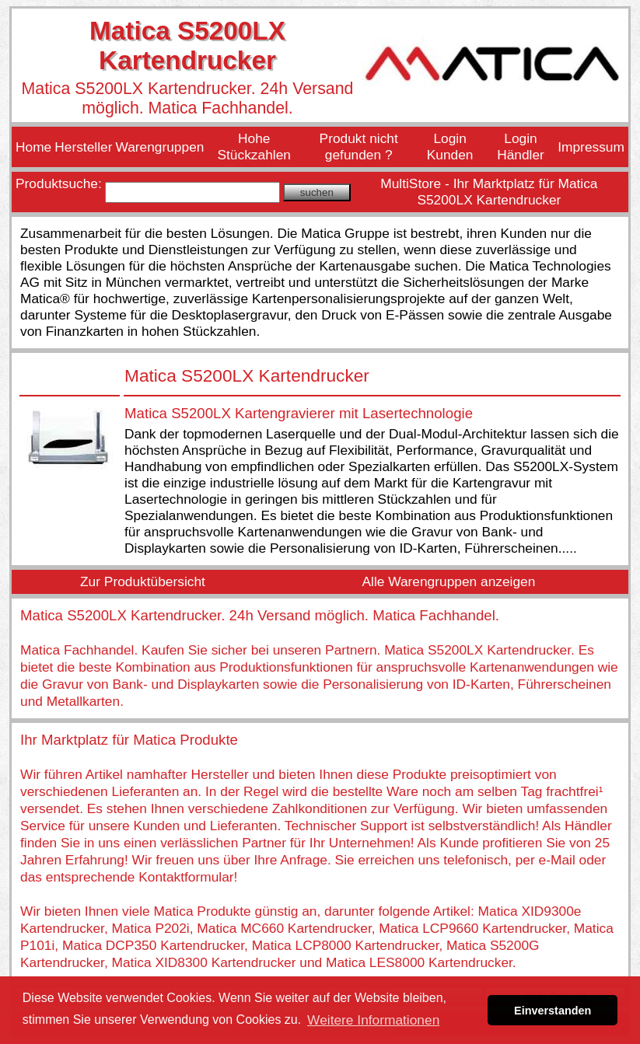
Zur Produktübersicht (142, 581)
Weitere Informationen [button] (373, 1020)
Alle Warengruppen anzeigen (448, 581)
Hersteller (83, 147)
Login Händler (520, 146)
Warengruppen (159, 147)
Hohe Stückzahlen (254, 146)
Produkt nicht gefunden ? (359, 146)
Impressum (591, 147)
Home (33, 147)
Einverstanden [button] (552, 1010)
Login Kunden (450, 146)
